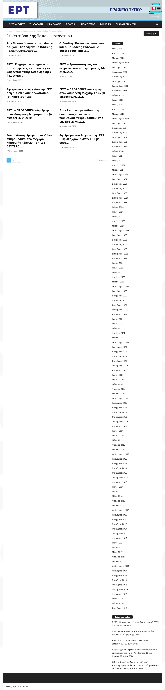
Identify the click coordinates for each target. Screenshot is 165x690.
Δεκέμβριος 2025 (119, 72)
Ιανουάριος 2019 (119, 459)
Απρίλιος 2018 (118, 501)
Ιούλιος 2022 (118, 263)
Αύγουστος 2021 (119, 314)
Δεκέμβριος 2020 (119, 352)
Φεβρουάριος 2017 (120, 566)
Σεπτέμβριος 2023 (120, 198)
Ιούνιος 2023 (118, 212)
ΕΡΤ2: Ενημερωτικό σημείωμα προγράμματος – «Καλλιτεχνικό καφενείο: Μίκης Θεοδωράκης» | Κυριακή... (30, 69)
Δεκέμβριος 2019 (119, 407)
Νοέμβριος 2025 (119, 77)
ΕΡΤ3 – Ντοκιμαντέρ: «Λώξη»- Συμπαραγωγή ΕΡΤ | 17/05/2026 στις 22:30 (135, 624)
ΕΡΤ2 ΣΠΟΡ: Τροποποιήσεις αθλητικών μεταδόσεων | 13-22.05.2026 (130, 642)
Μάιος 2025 (117, 104)
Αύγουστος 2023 (119, 202)
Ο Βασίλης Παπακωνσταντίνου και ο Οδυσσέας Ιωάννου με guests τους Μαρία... (81, 47)
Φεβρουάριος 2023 (120, 230)
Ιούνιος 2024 (118, 156)
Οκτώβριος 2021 (119, 305)
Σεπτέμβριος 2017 (120, 533)
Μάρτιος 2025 (118, 114)
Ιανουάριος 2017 (119, 571)
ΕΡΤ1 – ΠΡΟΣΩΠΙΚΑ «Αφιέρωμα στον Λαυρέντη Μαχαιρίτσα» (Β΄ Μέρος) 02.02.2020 (82, 93)
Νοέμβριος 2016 (119, 580)
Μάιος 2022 (117, 272)
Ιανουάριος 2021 (119, 347)
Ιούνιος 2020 (118, 379)
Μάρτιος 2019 (118, 449)
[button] (157, 24)
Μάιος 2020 (117, 384)
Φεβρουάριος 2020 (120, 398)
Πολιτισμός (88, 24)
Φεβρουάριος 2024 (120, 174)
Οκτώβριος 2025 (119, 81)
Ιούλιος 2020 (118, 375)
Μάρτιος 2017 (118, 561)
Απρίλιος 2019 (118, 445)
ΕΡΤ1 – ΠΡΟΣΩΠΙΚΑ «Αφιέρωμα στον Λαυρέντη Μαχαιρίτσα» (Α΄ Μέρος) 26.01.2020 (29, 114)
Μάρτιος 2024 (118, 170)
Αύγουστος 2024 (119, 146)
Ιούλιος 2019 (118, 431)
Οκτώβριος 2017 (119, 529)
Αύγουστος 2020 (119, 370)
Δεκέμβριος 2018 (119, 463)
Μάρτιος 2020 (118, 393)
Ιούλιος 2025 (118, 95)
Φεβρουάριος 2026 (120, 63)
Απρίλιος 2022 (118, 277)
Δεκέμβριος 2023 (119, 184)
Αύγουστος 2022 (119, 258)
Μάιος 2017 (117, 552)
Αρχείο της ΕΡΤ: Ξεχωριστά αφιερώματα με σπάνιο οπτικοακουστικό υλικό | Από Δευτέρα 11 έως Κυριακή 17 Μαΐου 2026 (135, 653)
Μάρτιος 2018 (118, 505)
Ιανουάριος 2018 (119, 515)
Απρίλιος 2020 (118, 389)
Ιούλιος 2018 (118, 487)
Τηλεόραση (36, 24)
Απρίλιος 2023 (118, 221)
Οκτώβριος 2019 (119, 417)
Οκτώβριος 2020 (119, 361)
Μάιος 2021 (117, 328)
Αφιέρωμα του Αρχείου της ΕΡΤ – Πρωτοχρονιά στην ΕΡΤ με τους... (82, 138)
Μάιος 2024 (117, 160)
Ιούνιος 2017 (118, 547)
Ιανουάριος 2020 (119, 403)
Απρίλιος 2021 (118, 333)
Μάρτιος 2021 (118, 338)
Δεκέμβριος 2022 (119, 240)
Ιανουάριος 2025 (119, 123)
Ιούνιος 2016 (118, 603)
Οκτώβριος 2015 (119, 608)
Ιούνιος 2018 (118, 491)
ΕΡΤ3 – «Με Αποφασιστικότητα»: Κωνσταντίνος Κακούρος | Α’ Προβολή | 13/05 (133, 633)
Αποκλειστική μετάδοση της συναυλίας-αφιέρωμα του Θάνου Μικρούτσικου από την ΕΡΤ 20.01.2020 (81, 115)
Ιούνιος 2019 (118, 435)
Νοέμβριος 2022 (119, 244)
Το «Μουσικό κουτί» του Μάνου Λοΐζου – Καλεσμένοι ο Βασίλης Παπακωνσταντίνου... (30, 47)
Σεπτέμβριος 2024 (120, 142)
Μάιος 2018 (117, 496)
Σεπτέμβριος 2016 (120, 589)
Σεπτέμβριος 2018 (120, 477)
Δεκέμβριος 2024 (119, 128)
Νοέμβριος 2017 (119, 524)
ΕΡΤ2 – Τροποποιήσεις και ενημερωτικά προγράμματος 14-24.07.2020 (82, 68)
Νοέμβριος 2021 (119, 300)
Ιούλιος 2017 (118, 543)
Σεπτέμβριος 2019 (120, 421)
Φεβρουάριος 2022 (120, 286)
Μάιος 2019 (117, 440)
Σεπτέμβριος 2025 (120, 86)
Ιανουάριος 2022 (119, 291)
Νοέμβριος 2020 (119, 356)
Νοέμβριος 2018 (119, 468)
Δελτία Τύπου (17, 24)
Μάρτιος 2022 (118, 282)
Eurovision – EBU (126, 24)
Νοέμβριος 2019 (119, 412)
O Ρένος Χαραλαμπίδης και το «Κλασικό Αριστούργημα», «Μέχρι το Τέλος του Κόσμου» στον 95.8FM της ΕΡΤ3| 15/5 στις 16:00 (135, 665)
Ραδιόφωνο (54, 24)
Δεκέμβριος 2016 (119, 575)
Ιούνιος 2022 (118, 268)
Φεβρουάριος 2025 (120, 118)
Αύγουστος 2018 (119, 482)
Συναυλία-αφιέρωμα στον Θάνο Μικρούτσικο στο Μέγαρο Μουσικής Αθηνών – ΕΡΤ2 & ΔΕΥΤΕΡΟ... (29, 140)
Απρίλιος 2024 (118, 165)
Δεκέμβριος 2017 (119, 519)
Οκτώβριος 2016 (119, 585)
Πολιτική (71, 24)
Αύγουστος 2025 (119, 90)
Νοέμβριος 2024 (119, 132)
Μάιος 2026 (117, 49)
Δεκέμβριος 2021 (119, 296)
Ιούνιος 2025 (118, 100)
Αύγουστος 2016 (119, 594)
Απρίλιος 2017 (118, 557)
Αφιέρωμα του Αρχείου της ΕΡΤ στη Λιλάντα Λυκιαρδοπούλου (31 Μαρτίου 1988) (29, 93)
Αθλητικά (105, 24)
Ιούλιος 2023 (118, 207)
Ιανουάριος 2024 (119, 179)
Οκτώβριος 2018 (119, 473)
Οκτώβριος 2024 (119, 137)
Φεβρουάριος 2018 (120, 510)
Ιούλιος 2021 (118, 319)
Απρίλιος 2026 (118, 53)
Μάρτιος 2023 (118, 226)
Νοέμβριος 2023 (119, 188)
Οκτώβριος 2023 (119, 193)
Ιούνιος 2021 (118, 324)
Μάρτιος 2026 (118, 58)
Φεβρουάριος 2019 (120, 454)
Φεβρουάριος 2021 (120, 342)
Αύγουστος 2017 (119, 538)
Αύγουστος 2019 (119, 426)
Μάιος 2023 (117, 216)
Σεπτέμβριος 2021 (120, 310)
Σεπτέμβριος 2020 (120, 365)
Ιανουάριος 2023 (119, 235)
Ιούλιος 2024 (118, 151)
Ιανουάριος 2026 (119, 67)
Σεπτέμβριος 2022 (120, 254)
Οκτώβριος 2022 (119, 249)
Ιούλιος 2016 (118, 599)
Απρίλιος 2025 (118, 109)
